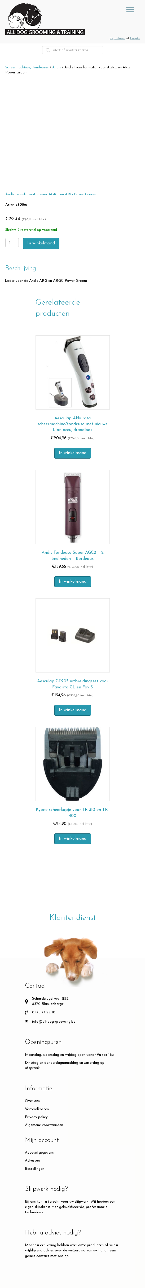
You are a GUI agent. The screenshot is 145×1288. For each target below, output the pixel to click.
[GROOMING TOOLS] (130, 9)
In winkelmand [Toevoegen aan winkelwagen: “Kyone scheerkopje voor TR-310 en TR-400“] (72, 839)
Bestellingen (34, 1169)
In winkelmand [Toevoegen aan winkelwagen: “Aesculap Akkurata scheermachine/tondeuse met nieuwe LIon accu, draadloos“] (72, 453)
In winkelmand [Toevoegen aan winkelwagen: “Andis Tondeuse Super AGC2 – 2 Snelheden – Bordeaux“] (72, 581)
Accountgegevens (39, 1153)
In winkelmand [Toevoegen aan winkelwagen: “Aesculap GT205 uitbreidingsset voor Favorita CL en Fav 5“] (72, 710)
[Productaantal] (12, 242)
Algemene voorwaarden (44, 1125)
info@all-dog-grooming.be (53, 1022)
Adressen (32, 1161)
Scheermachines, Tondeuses (27, 67)
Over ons (32, 1101)
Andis (56, 67)
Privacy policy (36, 1117)
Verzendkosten (37, 1109)
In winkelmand (41, 243)
